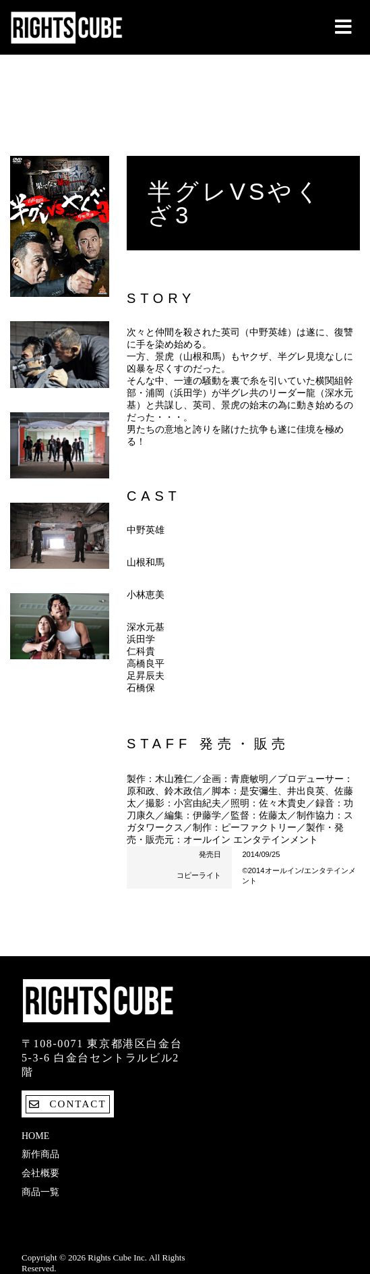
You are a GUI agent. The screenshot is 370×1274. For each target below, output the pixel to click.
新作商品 (40, 1154)
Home (35, 1136)
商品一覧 (40, 1192)
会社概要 (40, 1173)
